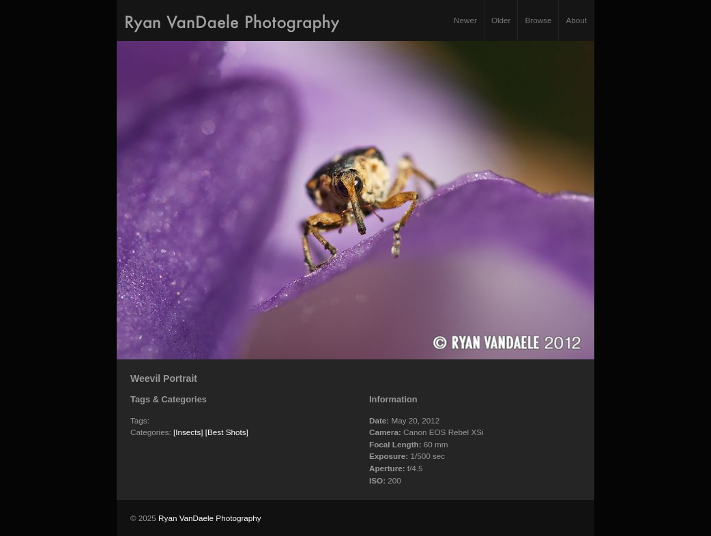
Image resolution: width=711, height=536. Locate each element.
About (576, 20)
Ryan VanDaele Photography (209, 517)
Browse (538, 20)
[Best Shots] (226, 432)
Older (501, 20)
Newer (465, 20)
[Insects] (188, 432)
